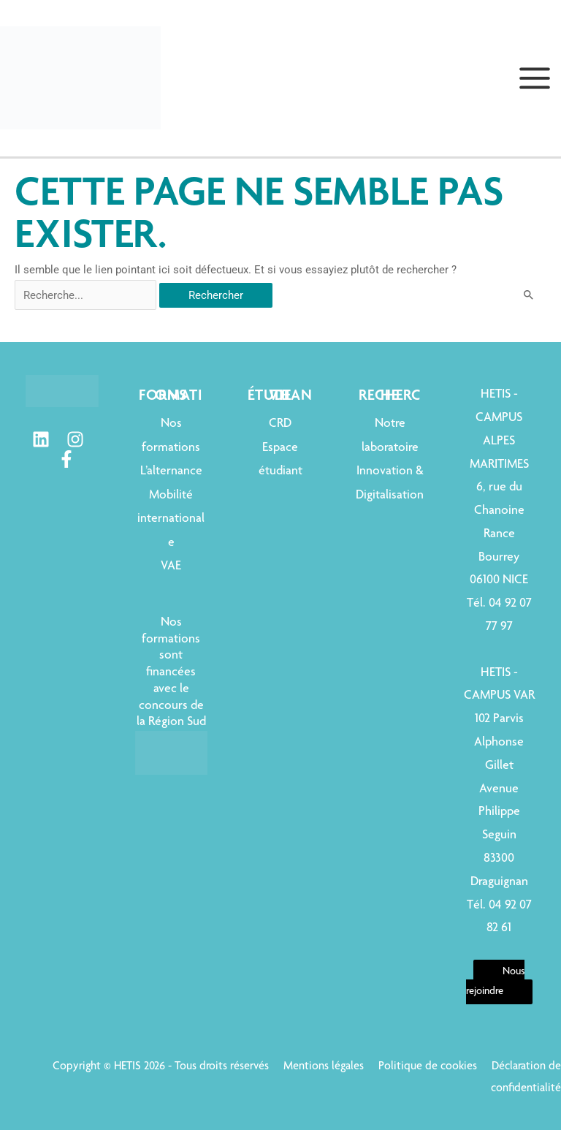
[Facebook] (66, 459)
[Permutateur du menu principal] (534, 78)
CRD (280, 424)
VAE (171, 566)
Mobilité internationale (171, 519)
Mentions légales (323, 1067)
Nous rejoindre (495, 982)
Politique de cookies (427, 1067)
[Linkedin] (41, 439)
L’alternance (171, 471)
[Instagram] (75, 439)
